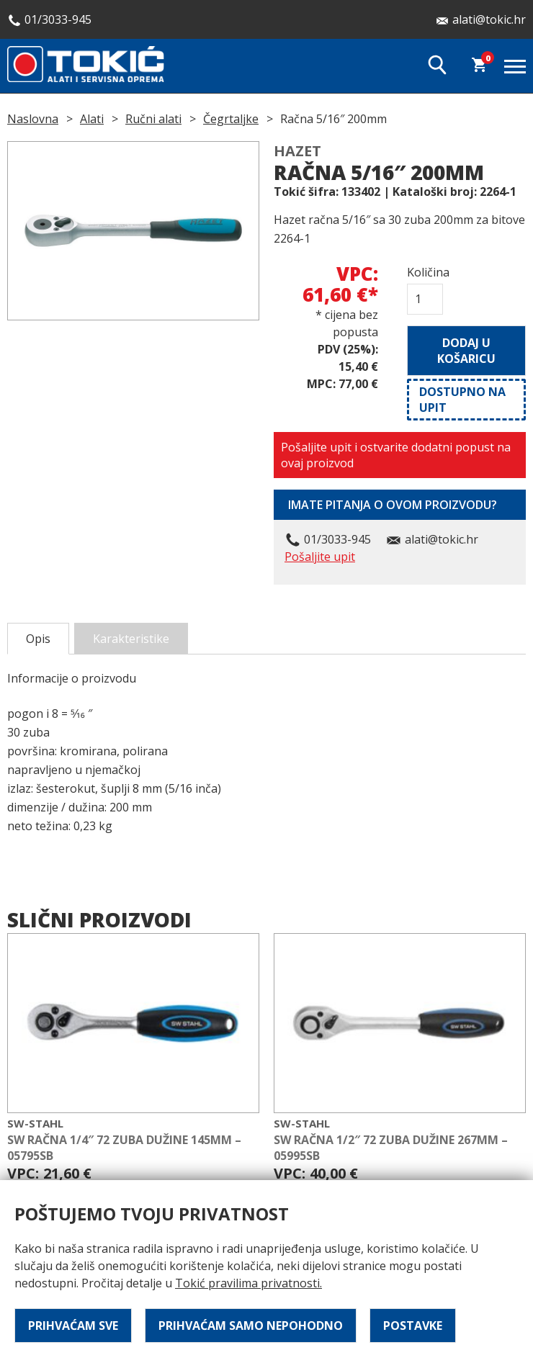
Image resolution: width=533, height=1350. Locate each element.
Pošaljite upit (320, 556)
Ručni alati (153, 119)
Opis (38, 639)
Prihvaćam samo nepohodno (250, 1325)
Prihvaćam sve (73, 1325)
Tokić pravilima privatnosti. (248, 1283)
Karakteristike (131, 639)
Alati (92, 119)
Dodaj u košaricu (466, 350)
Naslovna (32, 119)
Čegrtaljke (231, 119)
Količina (425, 272)
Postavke (412, 1325)
